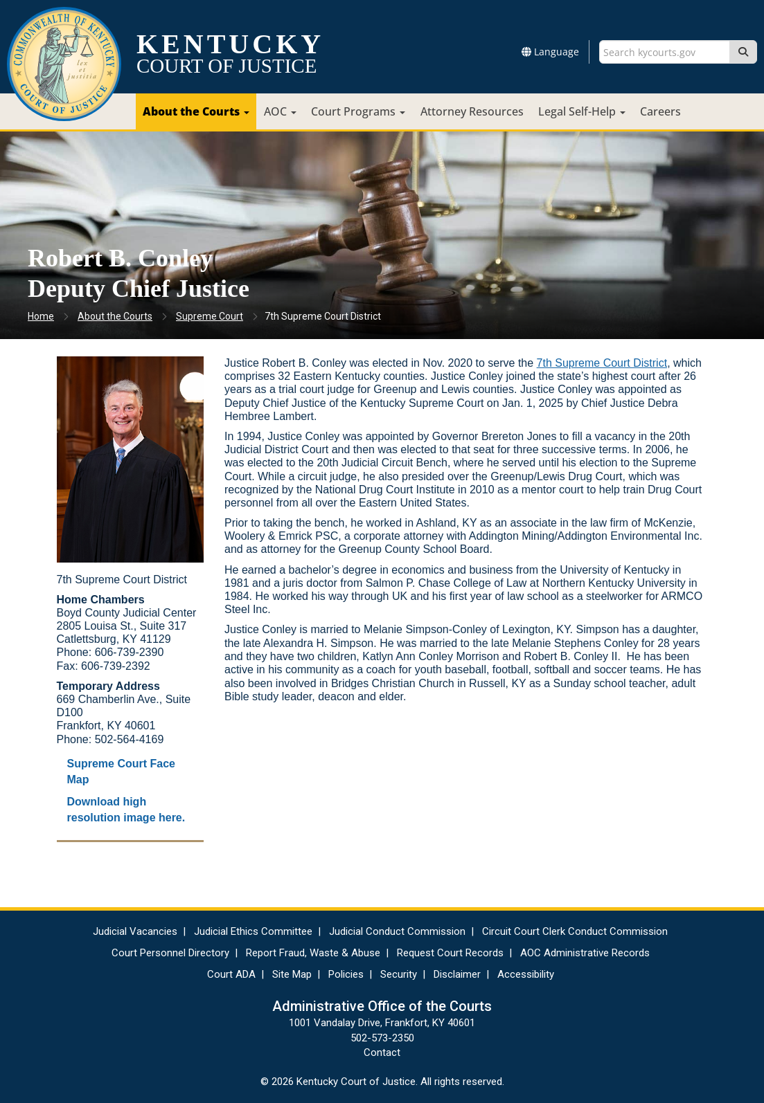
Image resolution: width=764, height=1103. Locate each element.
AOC (280, 111)
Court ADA (231, 974)
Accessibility (525, 974)
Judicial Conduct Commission (397, 931)
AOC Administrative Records (585, 953)
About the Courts (196, 111)
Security (398, 974)
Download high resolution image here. (126, 809)
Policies (346, 974)
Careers (660, 111)
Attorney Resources (472, 111)
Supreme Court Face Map (121, 771)
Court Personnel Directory (170, 953)
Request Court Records (450, 953)
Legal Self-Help (581, 111)
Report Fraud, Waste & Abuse (313, 953)
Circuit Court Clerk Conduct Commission (575, 931)
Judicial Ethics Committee (253, 931)
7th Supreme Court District (602, 363)
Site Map (292, 974)
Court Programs (358, 111)
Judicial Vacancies (135, 931)
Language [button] (550, 51)
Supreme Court (209, 316)
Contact (382, 1052)
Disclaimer (457, 974)
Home (41, 316)
